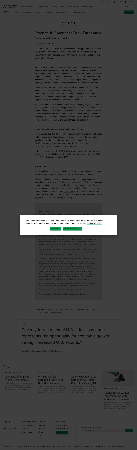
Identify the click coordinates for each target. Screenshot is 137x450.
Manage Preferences (72, 228)
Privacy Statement (94, 223)
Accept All (55, 228)
